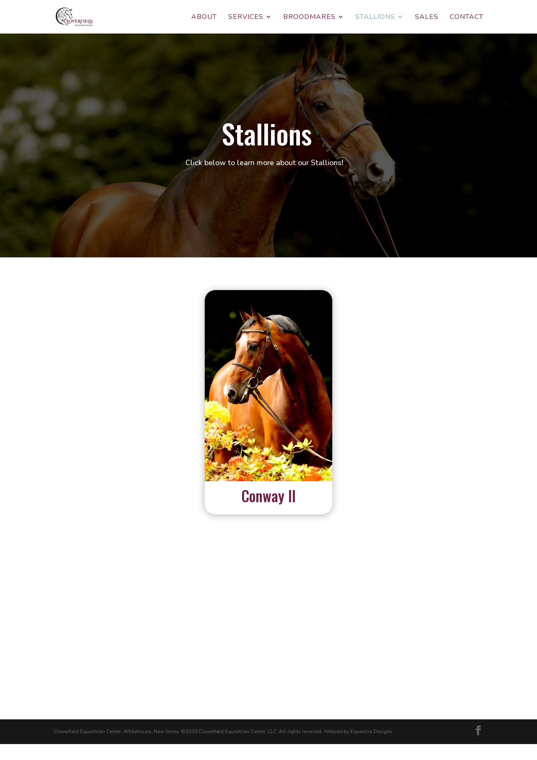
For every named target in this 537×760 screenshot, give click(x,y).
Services (245, 17)
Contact (466, 17)
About (204, 17)
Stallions (375, 17)
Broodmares (309, 17)
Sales (426, 17)
